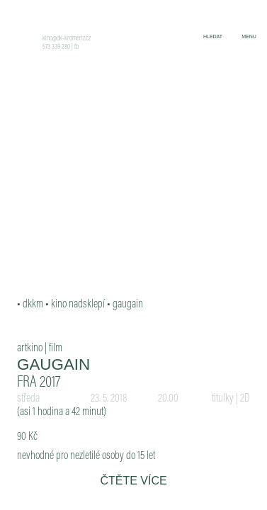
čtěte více (133, 481)
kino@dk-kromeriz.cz (66, 38)
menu (249, 36)
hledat (212, 36)
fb (76, 47)
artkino (29, 348)
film (55, 348)
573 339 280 (56, 47)
